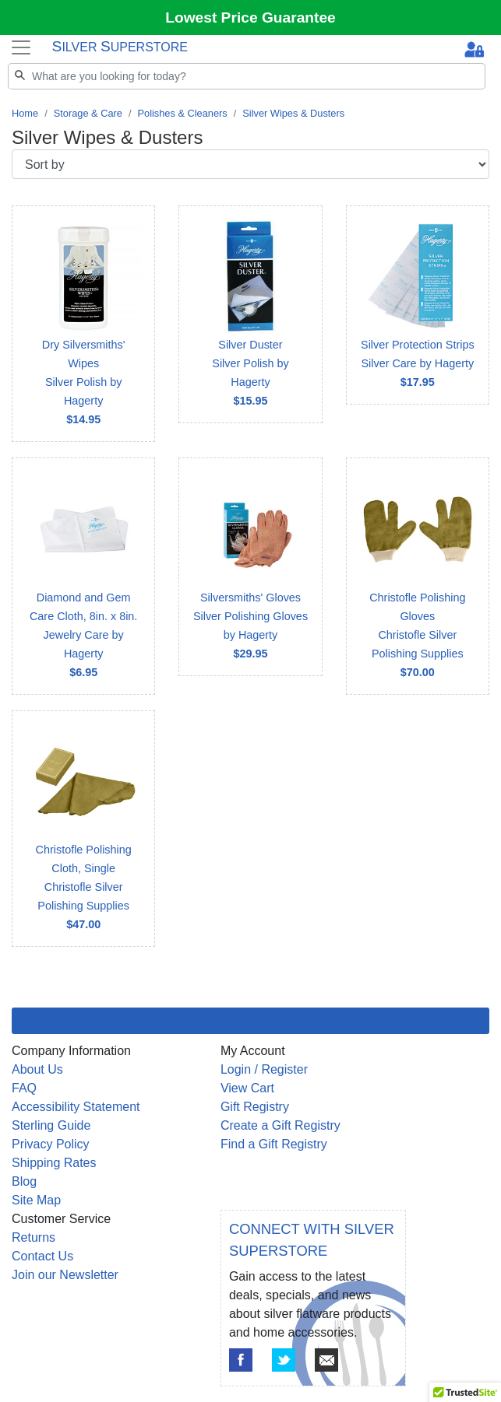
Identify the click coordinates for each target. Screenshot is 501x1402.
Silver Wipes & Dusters (293, 113)
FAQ (24, 1088)
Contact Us (42, 1256)
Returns (33, 1237)
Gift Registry (255, 1106)
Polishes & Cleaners (182, 113)
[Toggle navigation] (21, 47)
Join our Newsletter (65, 1274)
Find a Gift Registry (274, 1144)
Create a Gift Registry (280, 1125)
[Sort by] (250, 164)
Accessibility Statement (76, 1106)
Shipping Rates (54, 1162)
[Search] (246, 76)
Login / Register (264, 1069)
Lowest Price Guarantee (250, 17)
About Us (37, 1069)
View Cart (247, 1088)
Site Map (36, 1200)
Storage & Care (88, 113)
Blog (24, 1181)
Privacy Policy (51, 1144)
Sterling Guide (51, 1125)
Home (25, 113)
